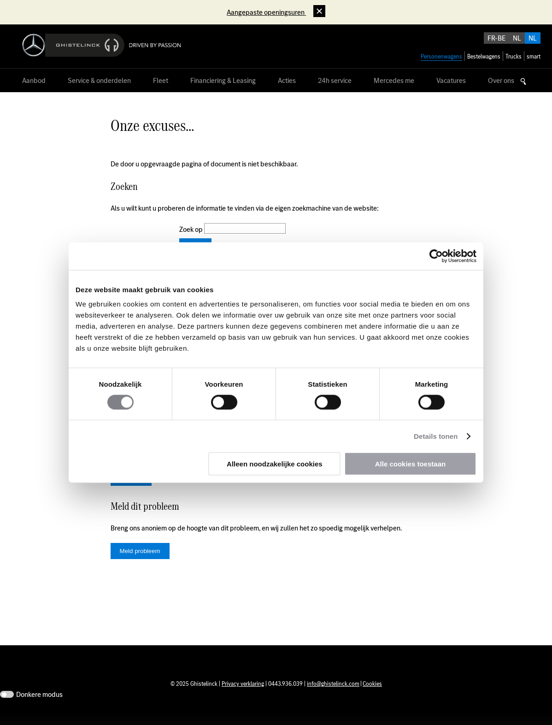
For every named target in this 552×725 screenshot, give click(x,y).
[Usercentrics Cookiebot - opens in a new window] (436, 256)
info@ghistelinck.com (333, 697)
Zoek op (191, 229)
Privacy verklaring (243, 697)
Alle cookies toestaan (410, 464)
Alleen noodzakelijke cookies (275, 464)
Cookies (372, 697)
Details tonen (436, 436)
